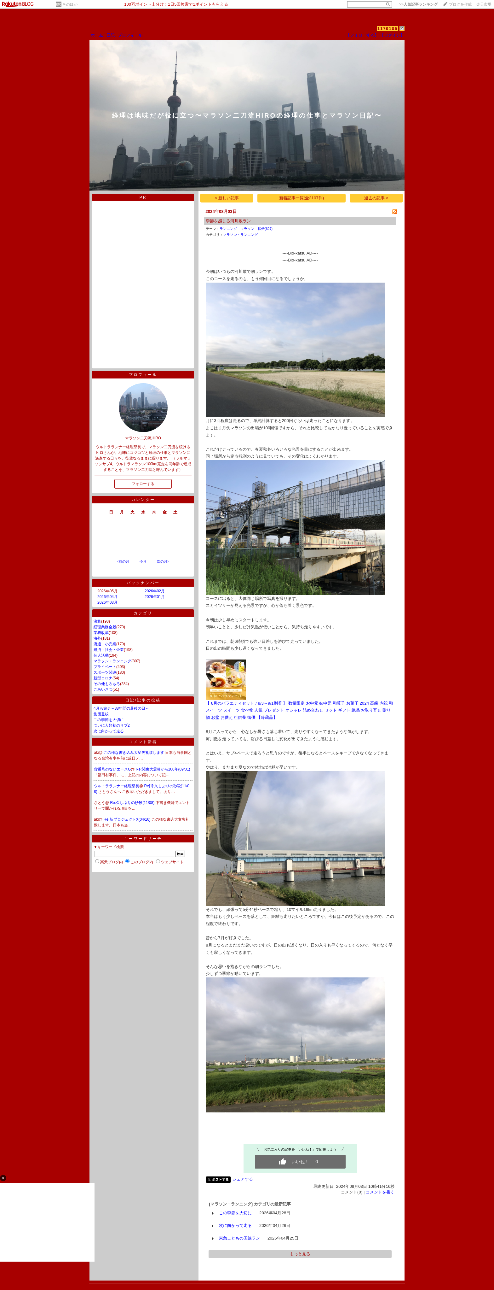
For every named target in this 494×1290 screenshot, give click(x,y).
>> (418, 4)
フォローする (143, 484)
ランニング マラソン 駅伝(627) (246, 229)
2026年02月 (155, 591)
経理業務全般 (105, 627)
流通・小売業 (105, 644)
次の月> (163, 561)
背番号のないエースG (112, 769)
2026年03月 (107, 602)
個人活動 (101, 655)
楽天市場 (483, 4)
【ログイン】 (392, 35)
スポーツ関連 (105, 672)
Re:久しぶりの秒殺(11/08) (133, 802)
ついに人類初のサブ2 (112, 725)
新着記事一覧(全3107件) (301, 198)
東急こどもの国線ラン (239, 1238)
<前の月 (123, 561)
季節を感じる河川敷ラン (228, 221)
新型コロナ (103, 678)
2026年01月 (155, 597)
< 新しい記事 (227, 198)
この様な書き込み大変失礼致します (134, 752)
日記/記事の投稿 (142, 700)
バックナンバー (143, 583)
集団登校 (101, 714)
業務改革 (101, 632)
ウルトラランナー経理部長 (116, 786)
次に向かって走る (109, 731)
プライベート (105, 667)
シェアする (243, 1179)
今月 (143, 561)
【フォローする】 (362, 35)
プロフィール (130, 35)
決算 (97, 621)
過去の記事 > (376, 198)
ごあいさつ (103, 689)
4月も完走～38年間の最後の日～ (121, 708)
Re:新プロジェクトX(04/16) (128, 819)
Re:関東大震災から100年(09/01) (163, 769)
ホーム (97, 35)
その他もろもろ (107, 684)
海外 (97, 638)
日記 (110, 35)
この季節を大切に (109, 720)
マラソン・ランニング (112, 661)
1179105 (387, 28)
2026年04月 (107, 597)
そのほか (70, 4)
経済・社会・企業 (109, 650)
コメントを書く (380, 1192)
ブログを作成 (460, 4)
